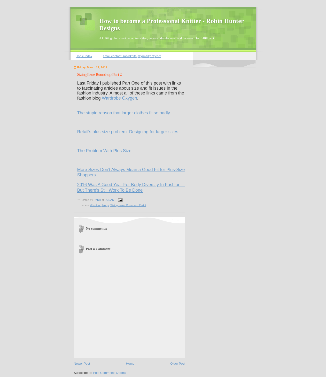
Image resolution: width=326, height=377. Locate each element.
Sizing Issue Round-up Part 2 (128, 205)
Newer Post (82, 363)
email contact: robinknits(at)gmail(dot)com (132, 56)
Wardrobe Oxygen (119, 98)
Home (130, 363)
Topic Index (84, 56)
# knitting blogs (99, 205)
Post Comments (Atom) (109, 373)
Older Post (177, 363)
